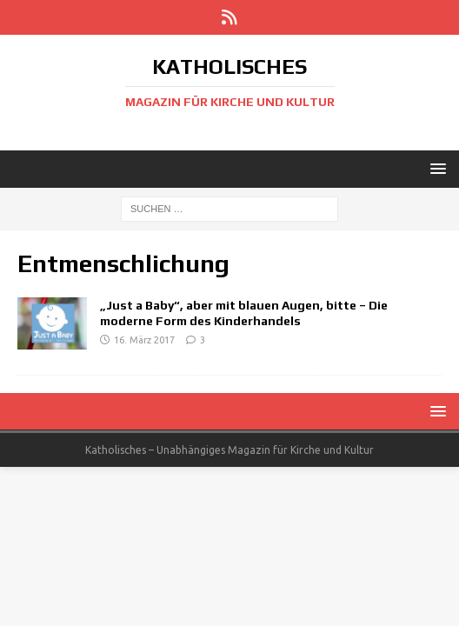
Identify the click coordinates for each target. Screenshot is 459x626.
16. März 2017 (144, 340)
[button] (435, 168)
